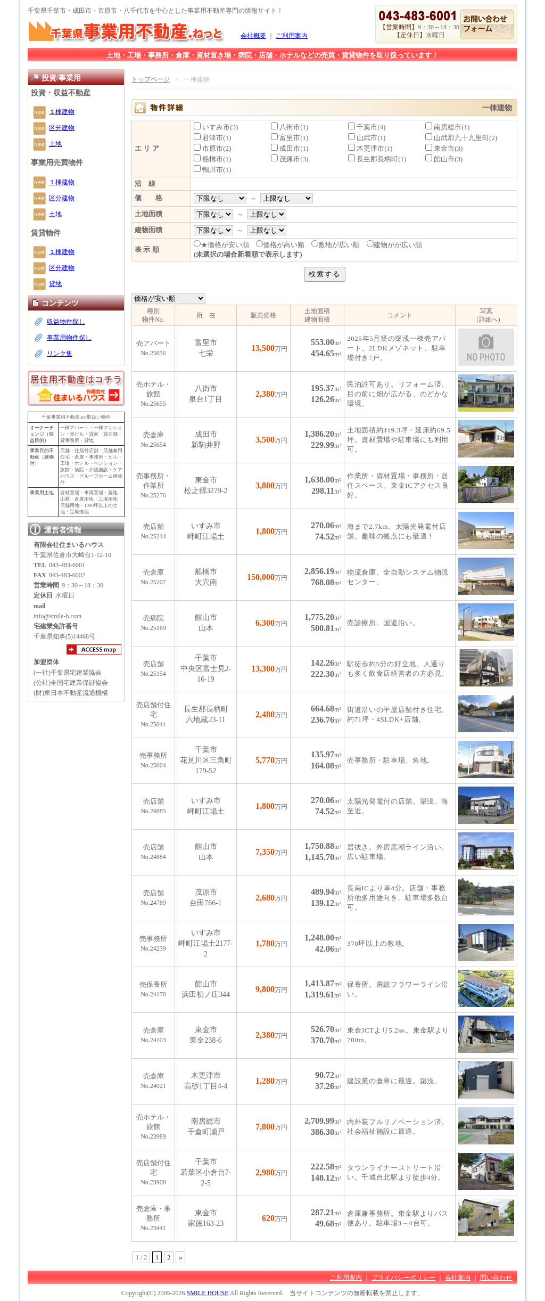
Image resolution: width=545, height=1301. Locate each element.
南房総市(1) (447, 127)
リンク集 (59, 353)
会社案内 (457, 1277)
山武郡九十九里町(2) (461, 138)
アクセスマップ (94, 649)
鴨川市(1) (212, 170)
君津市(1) (212, 138)
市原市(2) (212, 148)
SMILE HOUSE (207, 1293)
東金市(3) (444, 148)
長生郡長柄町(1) (377, 159)
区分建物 (62, 128)
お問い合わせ (487, 24)
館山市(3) (444, 159)
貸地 (55, 284)
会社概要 (253, 35)
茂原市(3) (289, 159)
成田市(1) (289, 148)
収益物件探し (66, 321)
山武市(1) (366, 138)
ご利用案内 (292, 35)
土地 (55, 144)
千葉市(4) (366, 127)
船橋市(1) (212, 159)
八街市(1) (289, 127)
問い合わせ (496, 1277)
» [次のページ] (180, 1257)
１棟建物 (62, 112)
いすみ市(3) (216, 127)
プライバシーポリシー (403, 1277)
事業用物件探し (69, 337)
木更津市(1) (370, 148)
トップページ (150, 79)
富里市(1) (289, 138)
